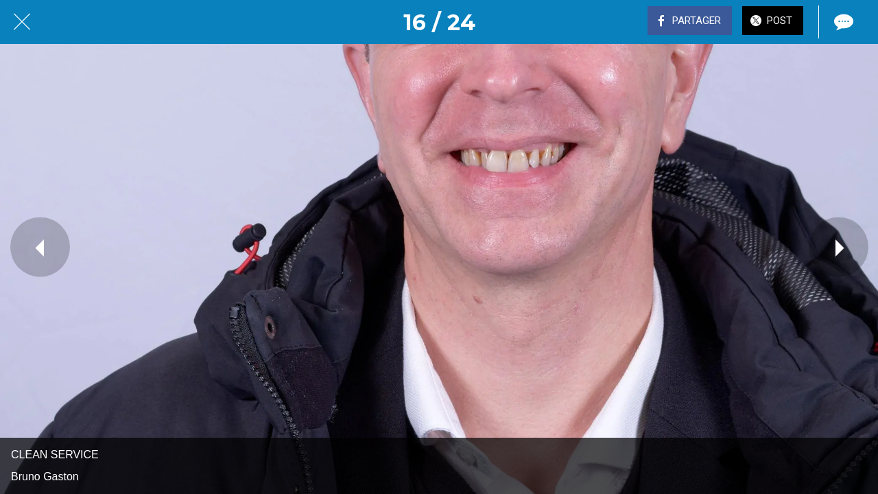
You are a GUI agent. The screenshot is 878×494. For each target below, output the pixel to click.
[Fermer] (22, 22)
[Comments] (842, 21)
